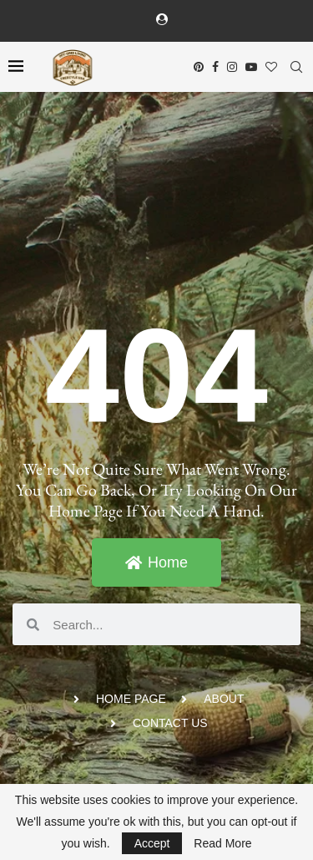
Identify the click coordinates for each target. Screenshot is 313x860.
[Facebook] (215, 67)
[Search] (296, 67)
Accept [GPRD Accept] (152, 843)
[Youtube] (251, 67)
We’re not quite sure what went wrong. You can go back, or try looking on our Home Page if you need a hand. (156, 490)
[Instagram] (232, 67)
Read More (222, 843)
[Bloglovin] (271, 67)
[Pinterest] (199, 67)
